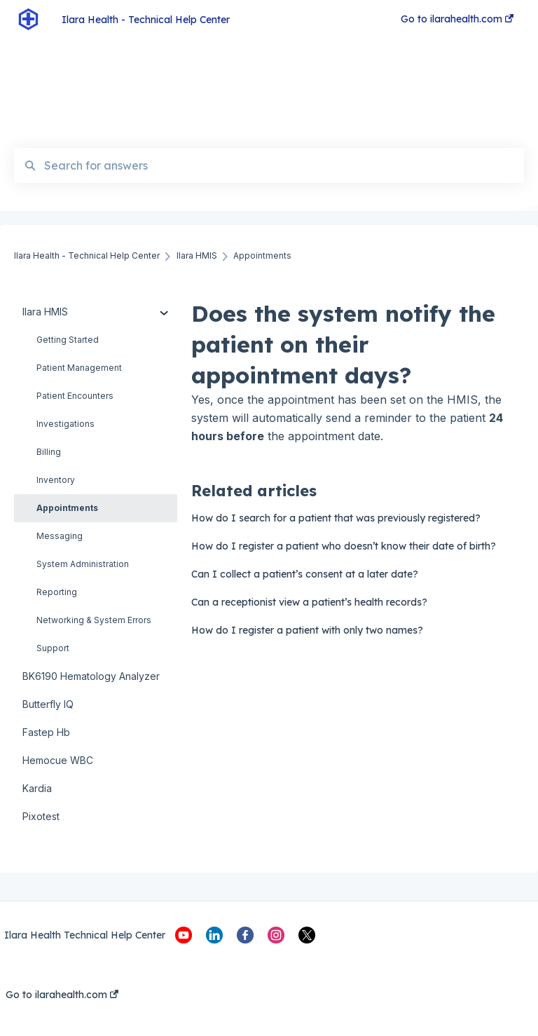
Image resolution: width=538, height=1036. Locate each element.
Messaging (59, 536)
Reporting (56, 592)
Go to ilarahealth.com (62, 994)
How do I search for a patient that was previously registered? (336, 518)
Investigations (65, 423)
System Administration (82, 564)
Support (52, 648)
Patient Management (79, 367)
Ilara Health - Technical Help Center (146, 19)
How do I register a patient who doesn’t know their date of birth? (343, 546)
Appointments (67, 508)
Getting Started (67, 339)
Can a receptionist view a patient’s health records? (309, 602)
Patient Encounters (74, 395)
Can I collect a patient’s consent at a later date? (304, 574)
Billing (48, 452)
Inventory (55, 480)
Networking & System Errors (93, 620)
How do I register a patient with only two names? (307, 630)
